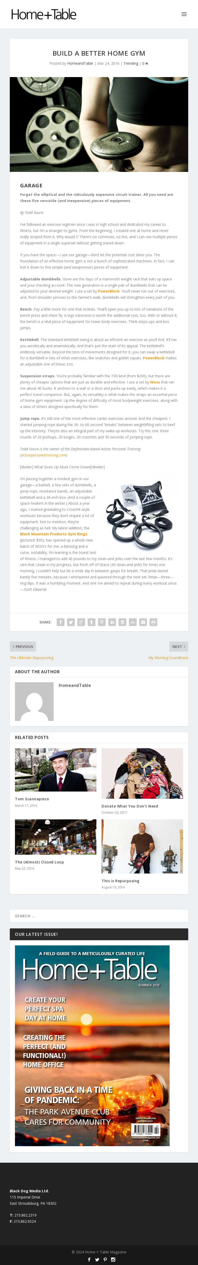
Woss (155, 382)
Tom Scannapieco (32, 798)
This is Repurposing (120, 880)
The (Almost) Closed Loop (39, 862)
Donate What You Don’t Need (130, 806)
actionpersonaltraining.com (43, 455)
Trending (130, 63)
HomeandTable (80, 63)
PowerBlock (109, 291)
